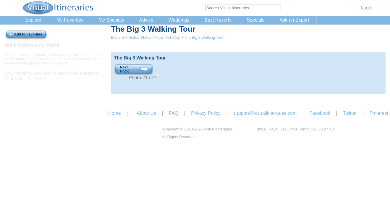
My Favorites (70, 19)
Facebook (319, 113)
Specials (255, 19)
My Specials (111, 19)
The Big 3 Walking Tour (204, 37)
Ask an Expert (294, 19)
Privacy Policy (206, 113)
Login (366, 7)
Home (114, 113)
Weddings (179, 19)
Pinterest (379, 113)
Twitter (350, 113)
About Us (146, 113)
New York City (168, 37)
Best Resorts (218, 19)
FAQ (173, 113)
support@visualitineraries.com (265, 113)
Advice (146, 19)
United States (139, 37)
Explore (33, 19)
